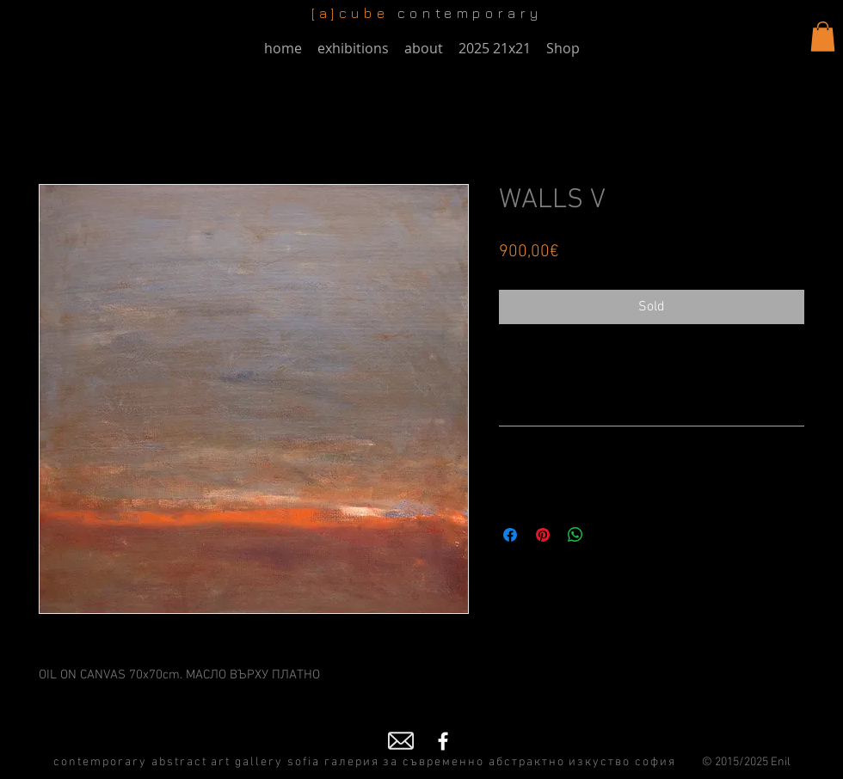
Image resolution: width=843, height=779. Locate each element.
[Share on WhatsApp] (575, 534)
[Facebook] (443, 741)
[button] (822, 36)
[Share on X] (608, 534)
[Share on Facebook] (510, 534)
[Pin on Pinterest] (542, 534)
